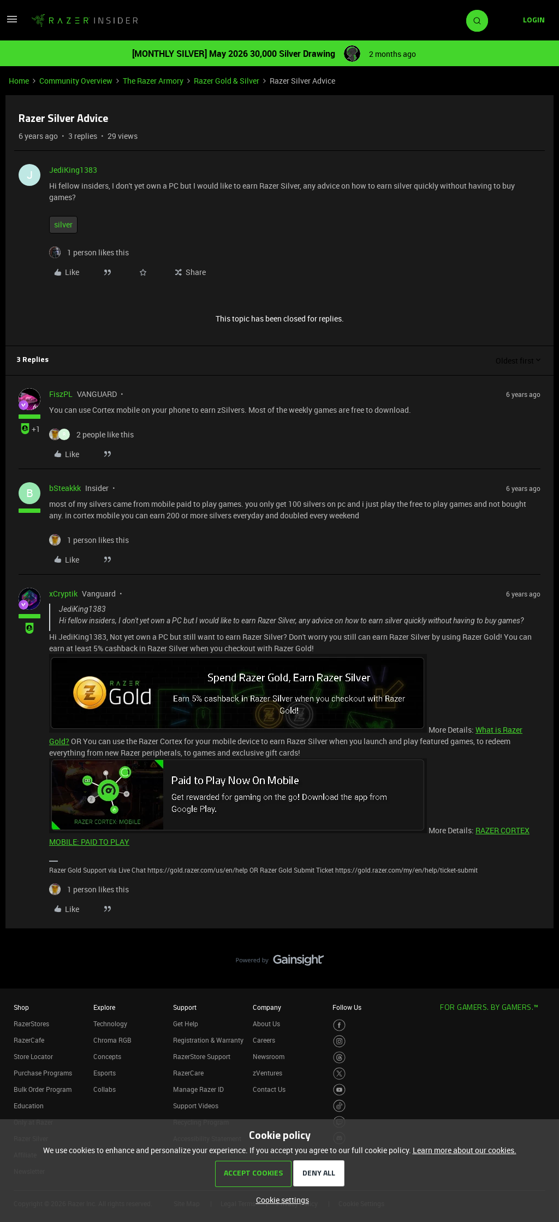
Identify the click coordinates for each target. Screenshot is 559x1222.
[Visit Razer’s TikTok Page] (339, 1106)
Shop (21, 1007)
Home (19, 80)
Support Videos (195, 1105)
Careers (264, 1040)
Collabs (104, 1089)
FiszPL (61, 394)
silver (63, 224)
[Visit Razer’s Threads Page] (339, 1058)
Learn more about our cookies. (464, 1150)
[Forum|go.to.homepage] (84, 21)
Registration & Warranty (208, 1040)
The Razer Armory (153, 80)
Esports (104, 1072)
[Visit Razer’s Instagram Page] (339, 1041)
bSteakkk (65, 488)
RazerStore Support (201, 1056)
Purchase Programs (43, 1072)
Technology (110, 1023)
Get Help (185, 1023)
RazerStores (31, 1023)
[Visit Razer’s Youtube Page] (339, 1090)
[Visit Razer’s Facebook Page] (339, 1025)
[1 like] (89, 252)
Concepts (107, 1056)
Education (29, 1105)
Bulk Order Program (43, 1089)
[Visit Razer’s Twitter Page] (339, 1073)
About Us (266, 1023)
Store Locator (33, 1056)
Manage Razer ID (198, 1089)
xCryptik (63, 593)
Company (267, 1007)
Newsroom (268, 1056)
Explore (104, 1007)
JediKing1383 (73, 170)
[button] (12, 22)
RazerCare (188, 1072)
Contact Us (269, 1089)
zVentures (267, 1072)
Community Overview (75, 80)
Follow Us (346, 1007)
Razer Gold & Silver (226, 80)
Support (185, 1007)
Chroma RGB (112, 1040)
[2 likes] (91, 434)
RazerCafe (29, 1040)
